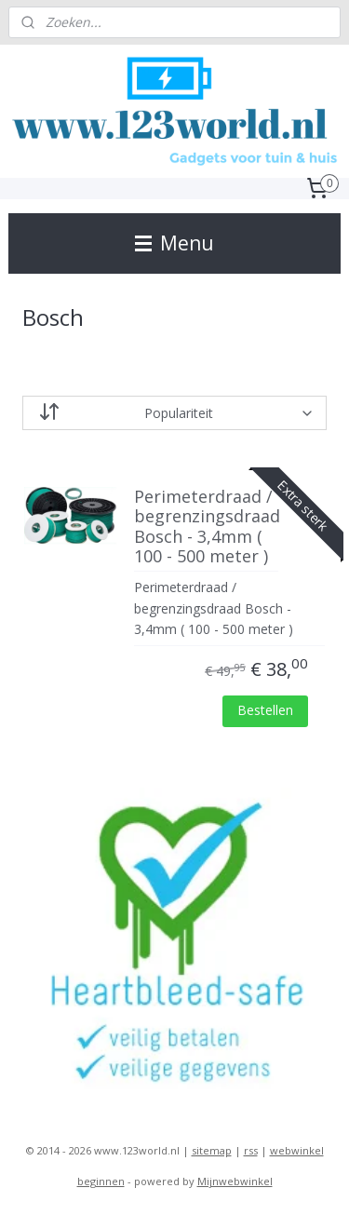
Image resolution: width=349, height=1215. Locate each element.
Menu (174, 243)
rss (251, 1150)
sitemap (212, 1150)
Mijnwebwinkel (235, 1181)
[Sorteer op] (175, 414)
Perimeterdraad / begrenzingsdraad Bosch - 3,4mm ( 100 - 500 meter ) (206, 527)
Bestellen (265, 710)
